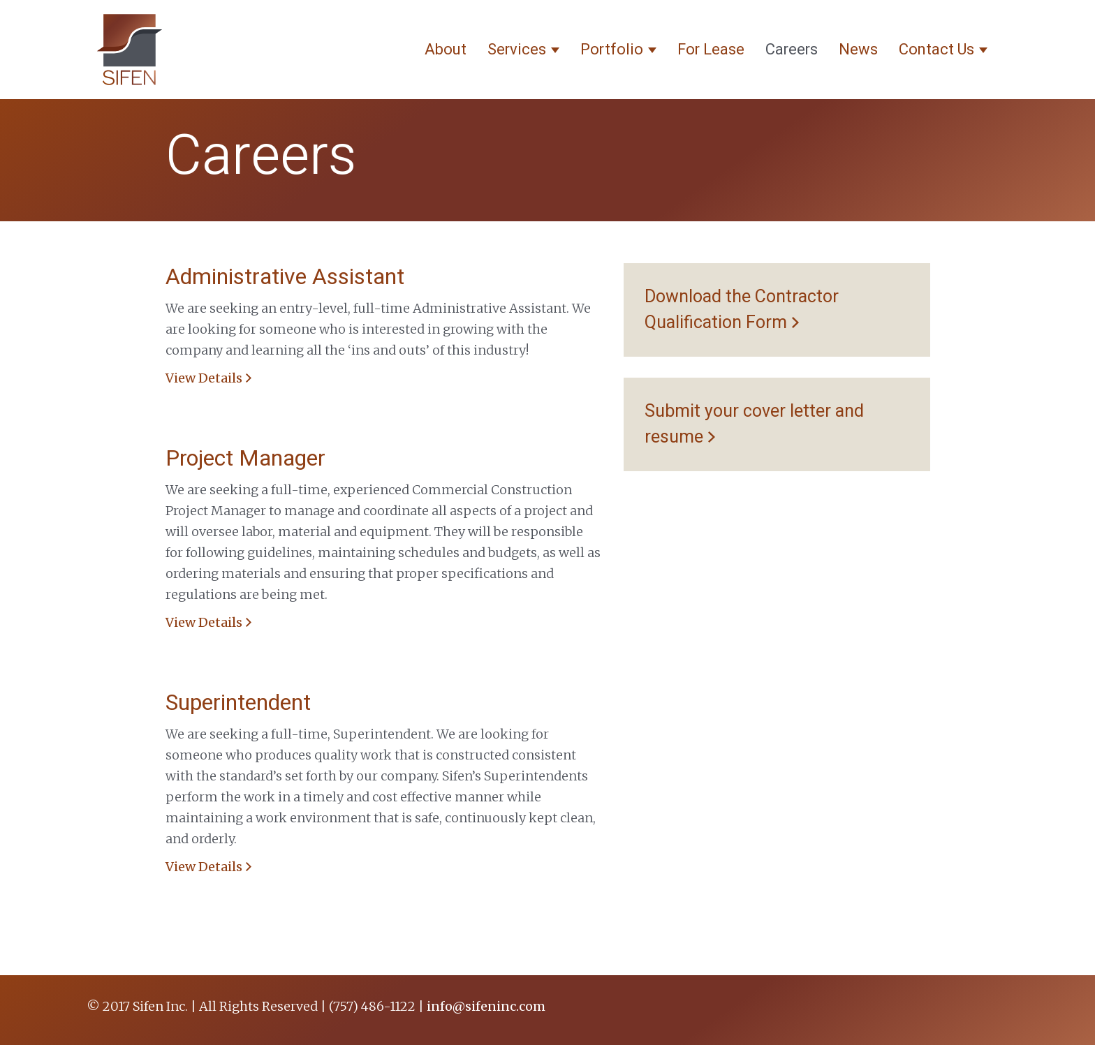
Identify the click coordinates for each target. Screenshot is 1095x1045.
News (858, 49)
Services (523, 49)
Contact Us (943, 49)
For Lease (710, 49)
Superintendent (238, 702)
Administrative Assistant (285, 276)
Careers (791, 49)
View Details (204, 378)
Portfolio (618, 49)
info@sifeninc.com (486, 1006)
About (445, 49)
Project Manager (245, 458)
